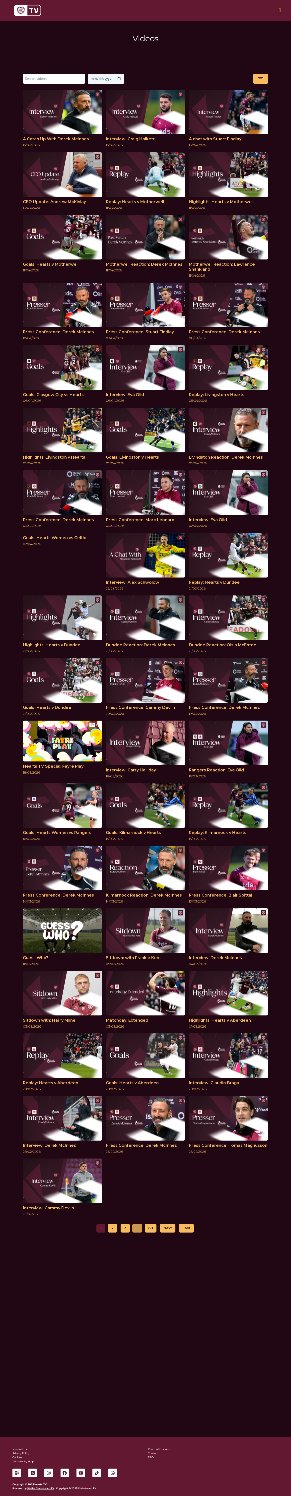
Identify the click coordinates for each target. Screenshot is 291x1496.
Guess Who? (35, 957)
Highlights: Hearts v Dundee (51, 645)
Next (167, 1228)
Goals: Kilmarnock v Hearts (133, 832)
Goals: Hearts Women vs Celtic (54, 537)
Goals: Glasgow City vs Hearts (53, 394)
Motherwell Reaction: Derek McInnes (144, 264)
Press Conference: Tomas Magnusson (228, 1145)
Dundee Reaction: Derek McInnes (140, 645)
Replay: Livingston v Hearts (216, 394)
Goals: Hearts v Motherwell (50, 264)
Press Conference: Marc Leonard (140, 519)
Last (186, 1228)
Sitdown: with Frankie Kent (133, 957)
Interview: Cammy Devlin (48, 1208)
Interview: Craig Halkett (130, 139)
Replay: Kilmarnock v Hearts (217, 832)
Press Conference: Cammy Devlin (140, 707)
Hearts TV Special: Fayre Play (53, 766)
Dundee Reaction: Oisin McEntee (222, 645)
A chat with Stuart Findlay (215, 139)
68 (150, 1228)
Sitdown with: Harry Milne (49, 1020)
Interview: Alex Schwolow (132, 582)
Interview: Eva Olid (125, 394)
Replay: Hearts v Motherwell (135, 201)
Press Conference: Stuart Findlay (140, 332)
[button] (280, 10)
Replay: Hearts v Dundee (214, 582)
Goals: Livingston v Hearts (132, 457)
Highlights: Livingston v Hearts (54, 457)
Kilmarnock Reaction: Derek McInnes (144, 895)
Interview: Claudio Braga (214, 1082)
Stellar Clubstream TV (40, 1488)
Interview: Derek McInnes (215, 957)
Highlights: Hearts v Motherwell (221, 201)
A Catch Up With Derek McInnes (56, 139)
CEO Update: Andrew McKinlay (54, 201)
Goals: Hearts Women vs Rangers (57, 832)
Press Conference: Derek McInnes (58, 332)
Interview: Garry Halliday (131, 770)
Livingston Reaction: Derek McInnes (226, 457)
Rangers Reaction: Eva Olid (216, 770)
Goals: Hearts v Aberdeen (132, 1082)
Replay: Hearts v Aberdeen (50, 1082)
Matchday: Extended (127, 1020)
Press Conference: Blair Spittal (220, 895)
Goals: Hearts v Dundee (47, 707)
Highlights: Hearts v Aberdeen (220, 1020)
